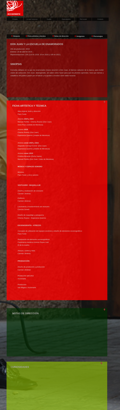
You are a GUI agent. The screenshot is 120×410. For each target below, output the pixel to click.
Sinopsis (15, 36)
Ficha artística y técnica (36, 36)
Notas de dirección (61, 36)
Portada (15, 19)
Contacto (100, 19)
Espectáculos (66, 19)
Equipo (49, 19)
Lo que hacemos (32, 19)
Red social (83, 19)
